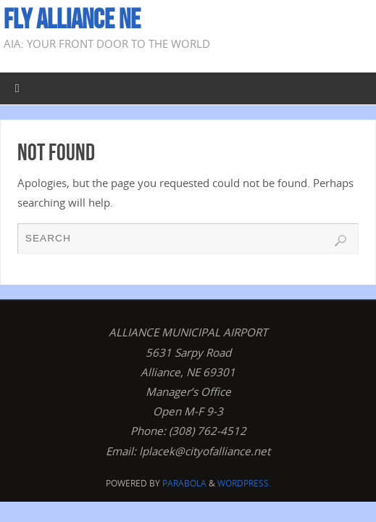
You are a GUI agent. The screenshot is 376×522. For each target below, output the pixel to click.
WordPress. (244, 483)
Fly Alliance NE (72, 18)
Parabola (184, 483)
